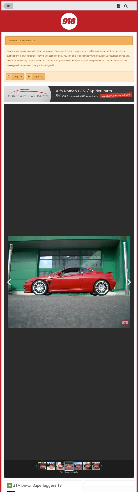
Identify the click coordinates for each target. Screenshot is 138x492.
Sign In (18, 76)
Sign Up (38, 76)
